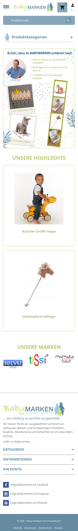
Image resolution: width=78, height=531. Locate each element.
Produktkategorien (29, 36)
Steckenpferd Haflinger (39, 316)
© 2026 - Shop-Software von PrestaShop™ (39, 520)
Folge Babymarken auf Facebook (29, 484)
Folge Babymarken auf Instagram (29, 493)
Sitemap (17, 527)
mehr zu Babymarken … (18, 441)
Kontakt (58, 527)
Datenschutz (45, 527)
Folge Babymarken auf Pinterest (28, 503)
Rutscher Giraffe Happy (39, 231)
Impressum (30, 527)
